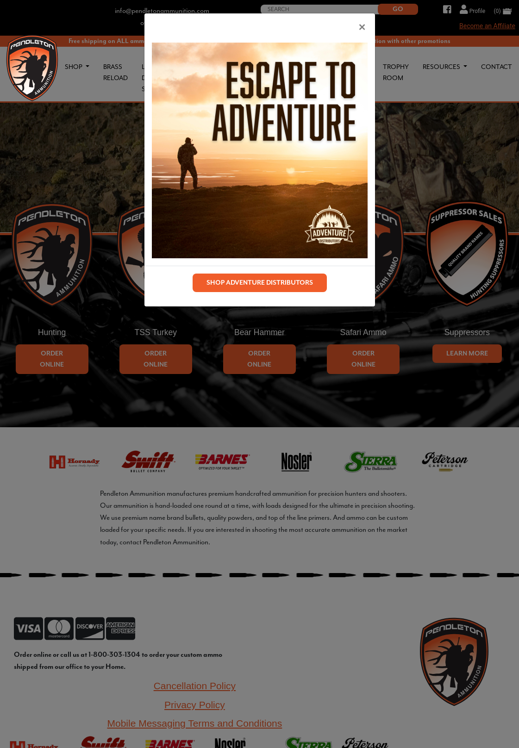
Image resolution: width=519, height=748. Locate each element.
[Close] (362, 26)
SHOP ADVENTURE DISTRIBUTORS (259, 283)
